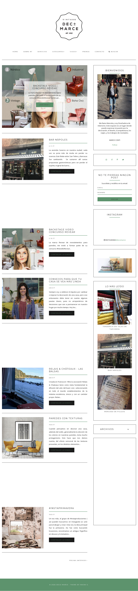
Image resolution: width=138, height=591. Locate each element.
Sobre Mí (27, 52)
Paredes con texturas (66, 418)
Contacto (99, 52)
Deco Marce (62, 585)
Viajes (73, 52)
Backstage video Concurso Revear (62, 230)
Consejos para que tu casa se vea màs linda (65, 280)
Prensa (86, 52)
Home (15, 52)
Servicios (42, 52)
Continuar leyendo (61, 171)
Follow (114, 145)
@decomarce (120, 240)
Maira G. (84, 585)
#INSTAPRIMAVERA (61, 508)
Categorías (58, 52)
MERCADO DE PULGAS (114, 412)
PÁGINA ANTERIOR (78, 560)
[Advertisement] (44, 206)
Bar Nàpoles (58, 140)
